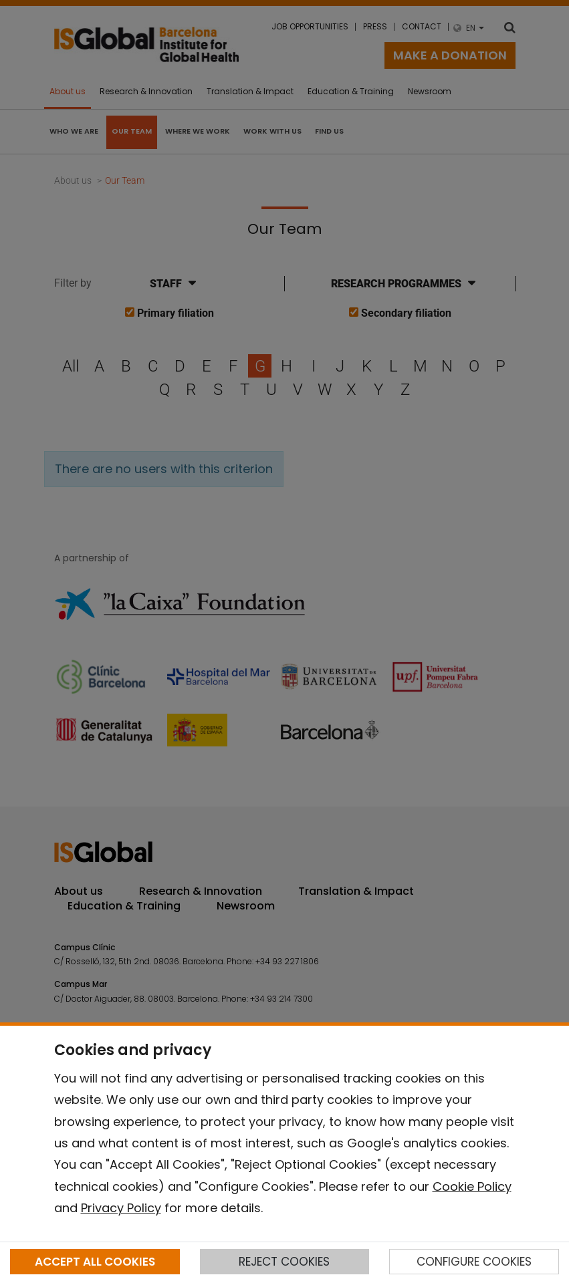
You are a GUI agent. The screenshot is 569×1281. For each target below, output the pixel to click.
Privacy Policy (121, 1207)
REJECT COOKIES (284, 1262)
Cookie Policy (472, 1186)
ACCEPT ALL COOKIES (95, 1262)
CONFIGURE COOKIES (474, 1262)
